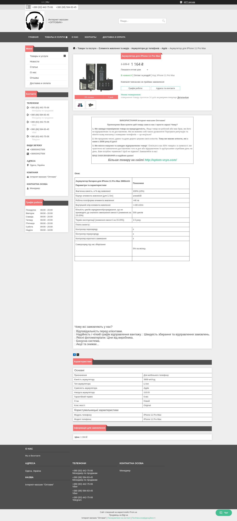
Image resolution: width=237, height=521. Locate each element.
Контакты (90, 37)
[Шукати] (163, 21)
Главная (33, 37)
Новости (34, 61)
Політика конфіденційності (144, 518)
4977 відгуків (189, 2)
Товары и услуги (55, 37)
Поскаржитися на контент (119, 518)
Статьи (34, 67)
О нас (75, 37)
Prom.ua (133, 512)
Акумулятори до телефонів (145, 48)
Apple (164, 48)
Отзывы (34, 77)
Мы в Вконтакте (32, 455)
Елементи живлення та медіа (114, 48)
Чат (223, 512)
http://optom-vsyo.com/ (161, 160)
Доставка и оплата (114, 37)
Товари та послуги (87, 48)
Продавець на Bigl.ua (118, 515)
